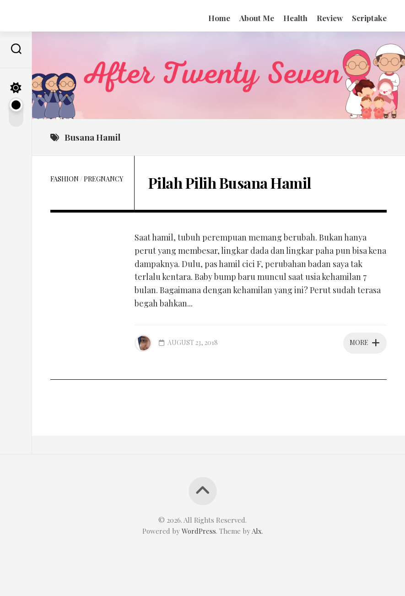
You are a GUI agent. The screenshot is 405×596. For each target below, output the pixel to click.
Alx (257, 531)
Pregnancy (103, 179)
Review (330, 17)
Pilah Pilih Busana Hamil (229, 182)
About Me (256, 17)
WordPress (199, 531)
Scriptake (369, 17)
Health (295, 17)
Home (219, 17)
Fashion (64, 179)
